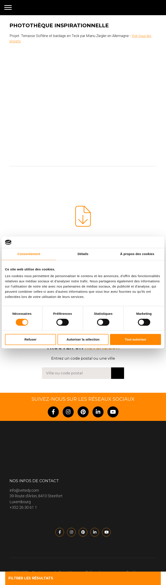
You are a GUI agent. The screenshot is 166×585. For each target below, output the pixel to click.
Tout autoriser (135, 339)
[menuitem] (156, 7)
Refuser (30, 339)
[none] (156, 7)
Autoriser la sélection (83, 339)
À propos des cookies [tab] (137, 254)
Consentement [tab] (29, 254)
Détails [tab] (83, 254)
